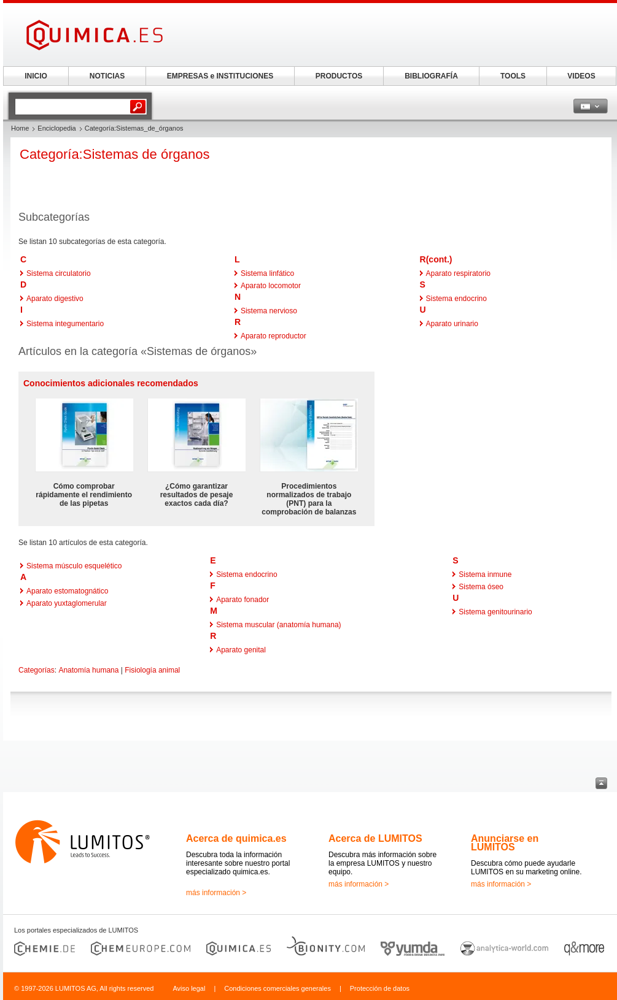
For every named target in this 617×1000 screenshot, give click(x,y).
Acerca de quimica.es (236, 838)
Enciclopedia (56, 128)
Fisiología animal (152, 670)
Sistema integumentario (65, 323)
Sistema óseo (481, 586)
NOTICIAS (107, 76)
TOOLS (513, 76)
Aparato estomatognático (67, 591)
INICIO (36, 76)
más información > (216, 892)
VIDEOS (581, 76)
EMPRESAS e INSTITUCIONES (220, 76)
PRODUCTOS (339, 76)
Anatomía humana (88, 670)
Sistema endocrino (456, 298)
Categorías (36, 670)
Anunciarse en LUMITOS (504, 842)
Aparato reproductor (273, 336)
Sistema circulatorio (58, 273)
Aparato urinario (452, 323)
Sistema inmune (485, 574)
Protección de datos (379, 988)
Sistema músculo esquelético (74, 566)
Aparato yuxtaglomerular (66, 603)
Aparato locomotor (271, 285)
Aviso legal (189, 988)
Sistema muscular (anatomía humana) (278, 624)
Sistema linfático (267, 273)
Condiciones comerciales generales (277, 988)
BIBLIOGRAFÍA (431, 76)
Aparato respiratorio (458, 273)
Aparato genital (241, 650)
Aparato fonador (242, 599)
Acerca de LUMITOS (375, 838)
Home (20, 128)
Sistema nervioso (269, 311)
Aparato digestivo (54, 298)
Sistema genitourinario (495, 612)
